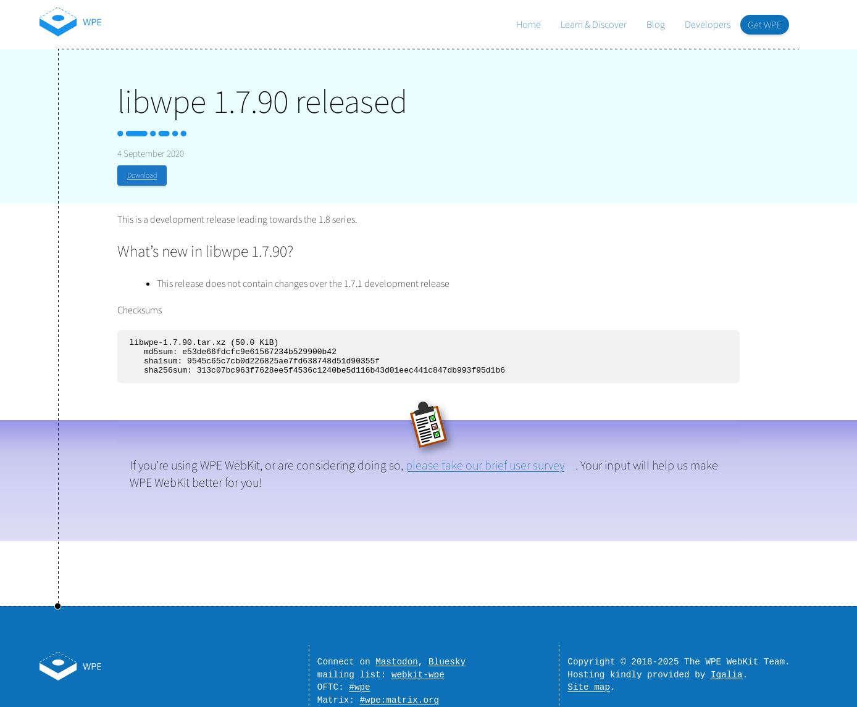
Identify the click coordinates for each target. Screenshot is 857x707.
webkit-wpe (418, 670)
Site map (588, 684)
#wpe (359, 684)
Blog (655, 24)
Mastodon (396, 655)
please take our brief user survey (485, 473)
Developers (707, 24)
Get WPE (765, 25)
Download (142, 175)
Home (528, 24)
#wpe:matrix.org (399, 699)
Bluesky (447, 655)
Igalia (726, 670)
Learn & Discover (594, 24)
